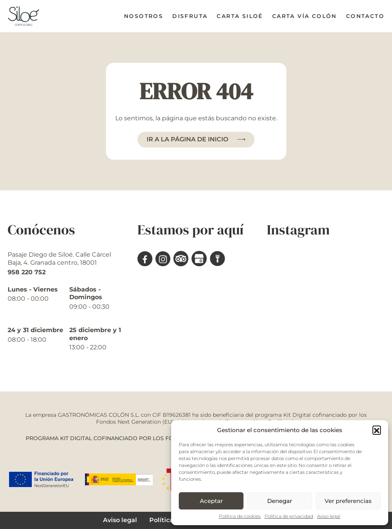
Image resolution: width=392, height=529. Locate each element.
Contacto (365, 16)
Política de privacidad (289, 516)
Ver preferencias (348, 500)
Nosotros (143, 16)
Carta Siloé (240, 16)
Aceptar (211, 500)
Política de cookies (240, 516)
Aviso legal (328, 516)
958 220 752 (27, 272)
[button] (377, 430)
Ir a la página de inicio (187, 139)
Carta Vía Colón (304, 16)
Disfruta (189, 16)
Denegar (279, 500)
